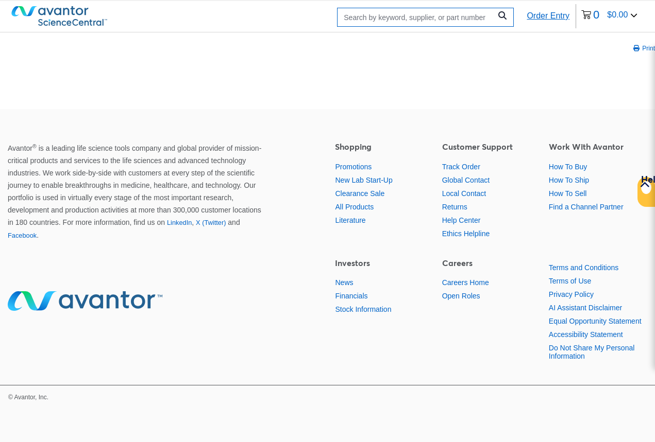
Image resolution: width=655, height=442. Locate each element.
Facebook (22, 235)
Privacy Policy (571, 294)
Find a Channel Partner (586, 207)
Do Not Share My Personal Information (592, 352)
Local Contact (464, 193)
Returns (454, 207)
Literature (350, 220)
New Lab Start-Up (363, 180)
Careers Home (465, 282)
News (344, 282)
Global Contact (466, 180)
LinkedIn (179, 222)
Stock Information (363, 309)
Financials (351, 296)
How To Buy (568, 167)
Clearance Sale (359, 193)
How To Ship (569, 180)
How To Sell (568, 193)
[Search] (417, 17)
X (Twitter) (211, 222)
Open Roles (461, 296)
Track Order (461, 167)
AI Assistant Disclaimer (585, 308)
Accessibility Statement (586, 334)
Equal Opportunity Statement (595, 321)
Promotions (353, 167)
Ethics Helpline (466, 233)
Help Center (461, 220)
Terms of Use (570, 281)
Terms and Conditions (583, 267)
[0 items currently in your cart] (609, 16)
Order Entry (548, 15)
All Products (354, 207)
